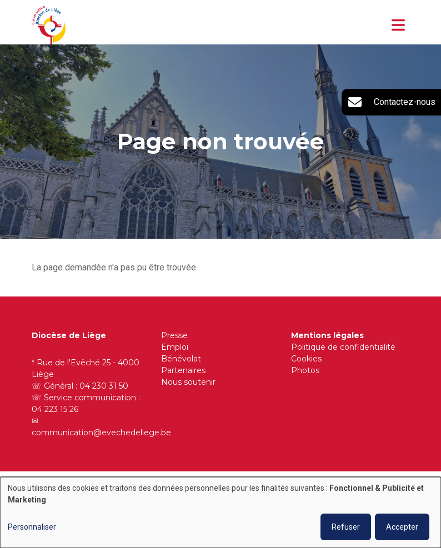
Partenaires (183, 370)
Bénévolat (181, 359)
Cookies (306, 359)
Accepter (402, 526)
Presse (174, 335)
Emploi (174, 347)
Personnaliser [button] (32, 526)
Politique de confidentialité (343, 347)
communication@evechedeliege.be (101, 433)
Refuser (346, 526)
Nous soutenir (188, 382)
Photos (305, 370)
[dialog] (220, 512)
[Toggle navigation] (398, 25)
